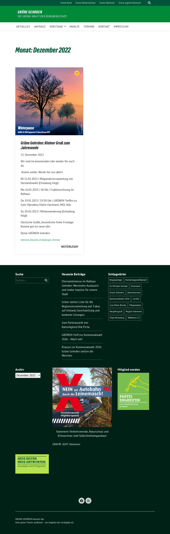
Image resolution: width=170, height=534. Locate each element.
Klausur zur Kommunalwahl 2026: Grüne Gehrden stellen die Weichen (82, 351)
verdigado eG (67, 522)
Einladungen (46, 239)
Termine (56, 239)
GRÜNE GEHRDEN (30, 12)
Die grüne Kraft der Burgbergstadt (42, 16)
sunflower (38, 522)
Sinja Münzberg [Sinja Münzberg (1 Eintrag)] (117, 317)
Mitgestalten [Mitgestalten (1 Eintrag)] (135, 305)
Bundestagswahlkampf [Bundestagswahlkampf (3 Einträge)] (136, 279)
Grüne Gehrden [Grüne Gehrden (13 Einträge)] (117, 292)
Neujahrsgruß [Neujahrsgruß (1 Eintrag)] (116, 311)
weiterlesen (69, 246)
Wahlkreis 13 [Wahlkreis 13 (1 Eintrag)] (134, 317)
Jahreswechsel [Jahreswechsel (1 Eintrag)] (134, 292)
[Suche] (145, 3)
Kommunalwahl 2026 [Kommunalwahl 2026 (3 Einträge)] (119, 298)
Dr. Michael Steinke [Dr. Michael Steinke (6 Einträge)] (119, 286)
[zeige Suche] (149, 3)
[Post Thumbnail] (49, 101)
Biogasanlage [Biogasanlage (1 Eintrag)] (116, 279)
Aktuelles (34, 239)
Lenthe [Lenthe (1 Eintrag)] (136, 298)
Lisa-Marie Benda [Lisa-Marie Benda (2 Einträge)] (118, 305)
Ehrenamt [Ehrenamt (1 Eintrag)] (135, 286)
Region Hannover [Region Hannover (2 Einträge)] (134, 311)
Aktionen (25, 239)
